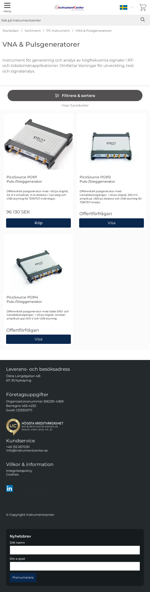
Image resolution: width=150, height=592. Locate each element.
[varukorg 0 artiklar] (142, 7)
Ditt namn (17, 542)
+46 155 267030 (18, 447)
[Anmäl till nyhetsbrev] (23, 577)
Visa (111, 223)
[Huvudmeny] (7, 7)
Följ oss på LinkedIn (26, 488)
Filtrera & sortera (75, 95)
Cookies (12, 474)
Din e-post (17, 558)
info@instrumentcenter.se (27, 450)
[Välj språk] (127, 7)
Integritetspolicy (19, 470)
